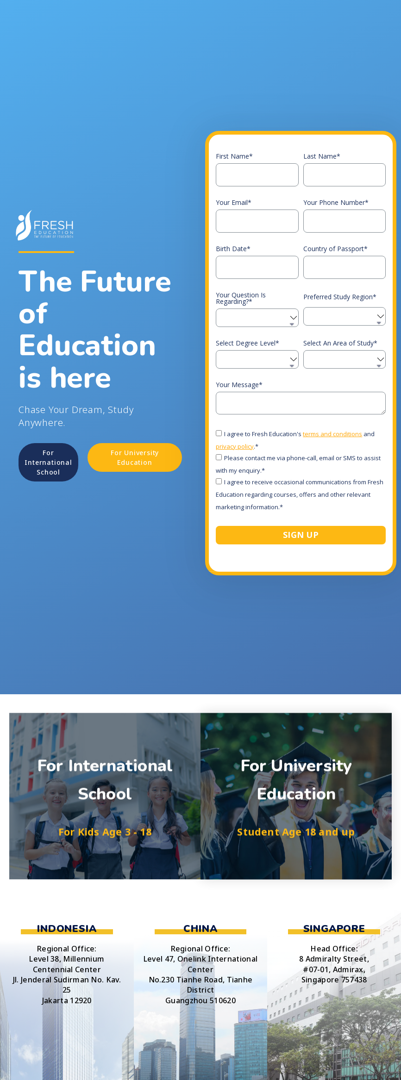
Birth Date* (233, 249)
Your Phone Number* (336, 202)
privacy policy (235, 446)
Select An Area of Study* (340, 343)
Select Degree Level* (247, 343)
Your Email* (233, 202)
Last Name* (321, 156)
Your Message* (239, 385)
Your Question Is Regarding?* (241, 298)
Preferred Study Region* (339, 297)
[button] (48, 462)
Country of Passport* (335, 249)
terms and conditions (332, 434)
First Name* (234, 156)
